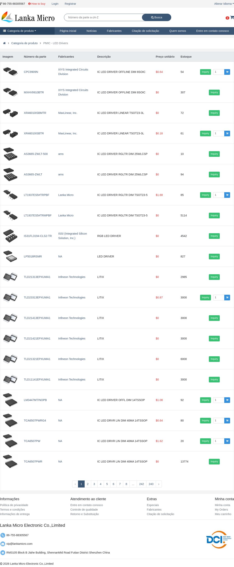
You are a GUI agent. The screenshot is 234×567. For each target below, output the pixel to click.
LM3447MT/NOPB (35, 400)
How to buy (36, 3)
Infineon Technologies (71, 277)
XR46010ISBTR (34, 133)
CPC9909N (31, 71)
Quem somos (177, 30)
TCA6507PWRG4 (35, 420)
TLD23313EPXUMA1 (37, 297)
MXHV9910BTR (34, 92)
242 (141, 484)
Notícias (92, 30)
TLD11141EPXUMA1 (37, 379)
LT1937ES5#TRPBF (36, 194)
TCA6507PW (32, 441)
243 (151, 484)
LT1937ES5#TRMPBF (38, 215)
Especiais (153, 505)
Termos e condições (12, 509)
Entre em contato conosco (86, 505)
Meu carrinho (223, 514)
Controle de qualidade (84, 509)
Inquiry (205, 72)
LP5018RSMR (33, 256)
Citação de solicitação (145, 30)
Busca (156, 17)
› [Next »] (158, 484)
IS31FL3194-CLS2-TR (38, 236)
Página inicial (68, 30)
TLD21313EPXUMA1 (37, 277)
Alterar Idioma (223, 3)
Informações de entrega (15, 514)
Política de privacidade (14, 505)
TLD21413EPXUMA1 (37, 318)
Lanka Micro (66, 194)
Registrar (70, 3)
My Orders (221, 509)
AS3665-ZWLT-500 (36, 153)
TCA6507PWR (33, 461)
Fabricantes (114, 30)
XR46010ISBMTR (35, 112)
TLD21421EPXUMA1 (37, 338)
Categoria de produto (18, 30)
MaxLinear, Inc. (67, 112)
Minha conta (222, 505)
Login (55, 3)
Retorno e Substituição (84, 514)
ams (61, 153)
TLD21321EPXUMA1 (37, 359)
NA (60, 256)
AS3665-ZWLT (33, 174)
